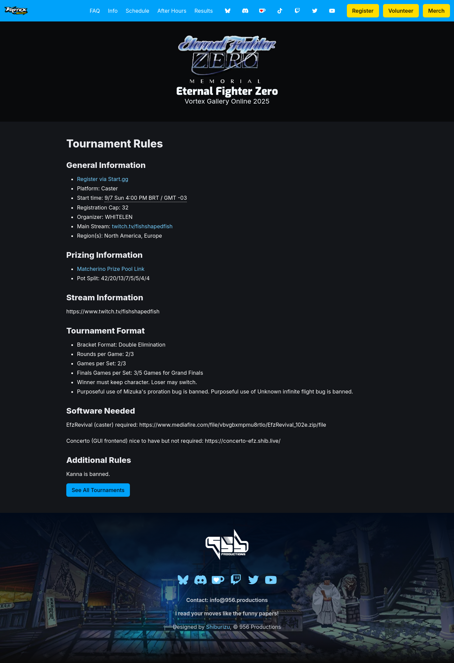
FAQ (95, 10)
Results (204, 10)
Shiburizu (218, 626)
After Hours (171, 10)
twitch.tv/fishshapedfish (142, 226)
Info (113, 10)
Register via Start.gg (102, 179)
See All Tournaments (98, 490)
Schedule (137, 10)
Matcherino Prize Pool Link (111, 268)
